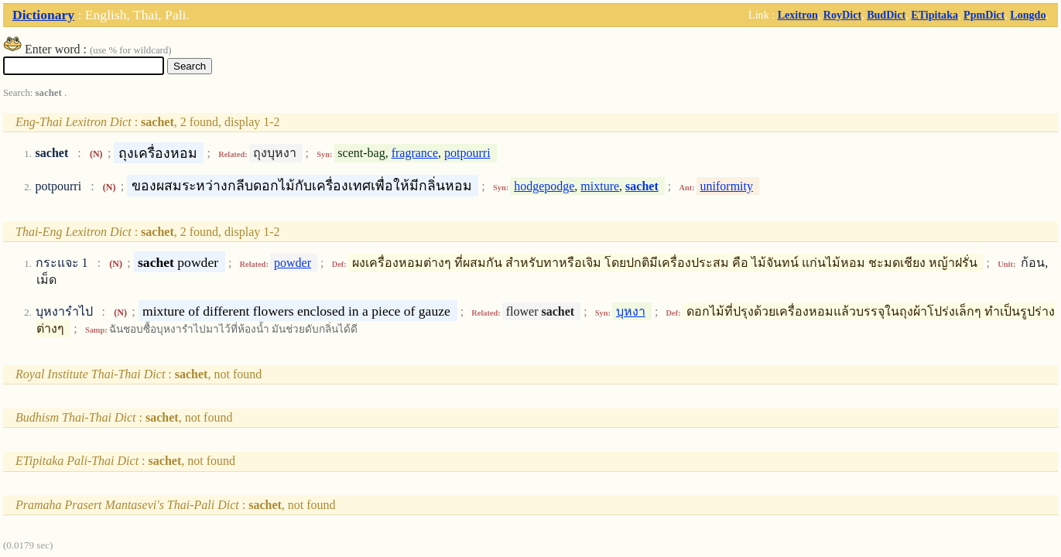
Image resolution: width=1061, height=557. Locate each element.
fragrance (415, 152)
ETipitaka (934, 15)
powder (292, 262)
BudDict (886, 15)
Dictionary (43, 14)
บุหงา (630, 311)
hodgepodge (544, 186)
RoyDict (842, 15)
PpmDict (984, 15)
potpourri (467, 152)
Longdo (1028, 15)
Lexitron (798, 15)
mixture (599, 186)
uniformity (726, 186)
